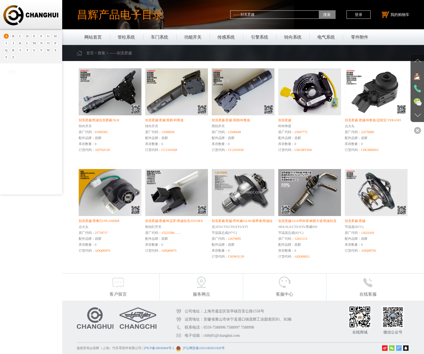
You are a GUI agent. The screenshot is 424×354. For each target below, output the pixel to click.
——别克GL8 (20, 149)
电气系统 (326, 37)
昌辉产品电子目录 (120, 15)
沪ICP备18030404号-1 (159, 348)
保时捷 (13, 116)
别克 (11, 122)
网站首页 (93, 37)
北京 (11, 109)
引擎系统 (259, 37)
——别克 (17, 143)
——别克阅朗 (20, 175)
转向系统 (293, 37)
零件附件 (359, 37)
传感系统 (226, 37)
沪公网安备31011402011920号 (204, 348)
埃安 (11, 91)
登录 (358, 14)
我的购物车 (396, 14)
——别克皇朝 (20, 182)
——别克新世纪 (21, 188)
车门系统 (159, 37)
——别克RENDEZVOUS (27, 156)
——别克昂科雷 (21, 169)
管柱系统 (126, 37)
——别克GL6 (20, 162)
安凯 (11, 84)
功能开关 (192, 37)
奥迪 (11, 78)
